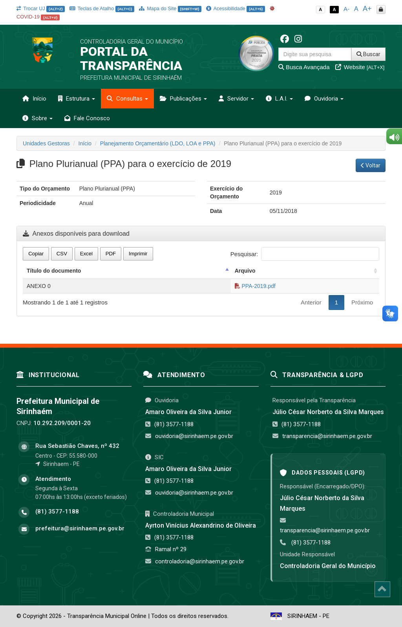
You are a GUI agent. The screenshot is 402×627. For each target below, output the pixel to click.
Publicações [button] (183, 98)
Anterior (311, 302)
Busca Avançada (304, 67)
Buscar (368, 54)
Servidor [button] (236, 98)
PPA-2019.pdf (255, 286)
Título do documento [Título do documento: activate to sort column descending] (54, 271)
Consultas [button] (127, 98)
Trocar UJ (40, 8)
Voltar (370, 165)
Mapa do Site (170, 8)
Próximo (362, 302)
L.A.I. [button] (279, 98)
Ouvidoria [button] (324, 98)
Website (360, 67)
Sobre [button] (37, 118)
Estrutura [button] (76, 98)
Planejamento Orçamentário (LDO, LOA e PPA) (158, 143)
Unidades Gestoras (46, 143)
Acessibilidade (235, 8)
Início (34, 98)
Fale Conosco (87, 118)
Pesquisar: (304, 254)
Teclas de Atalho (101, 8)
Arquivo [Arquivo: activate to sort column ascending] (245, 271)
